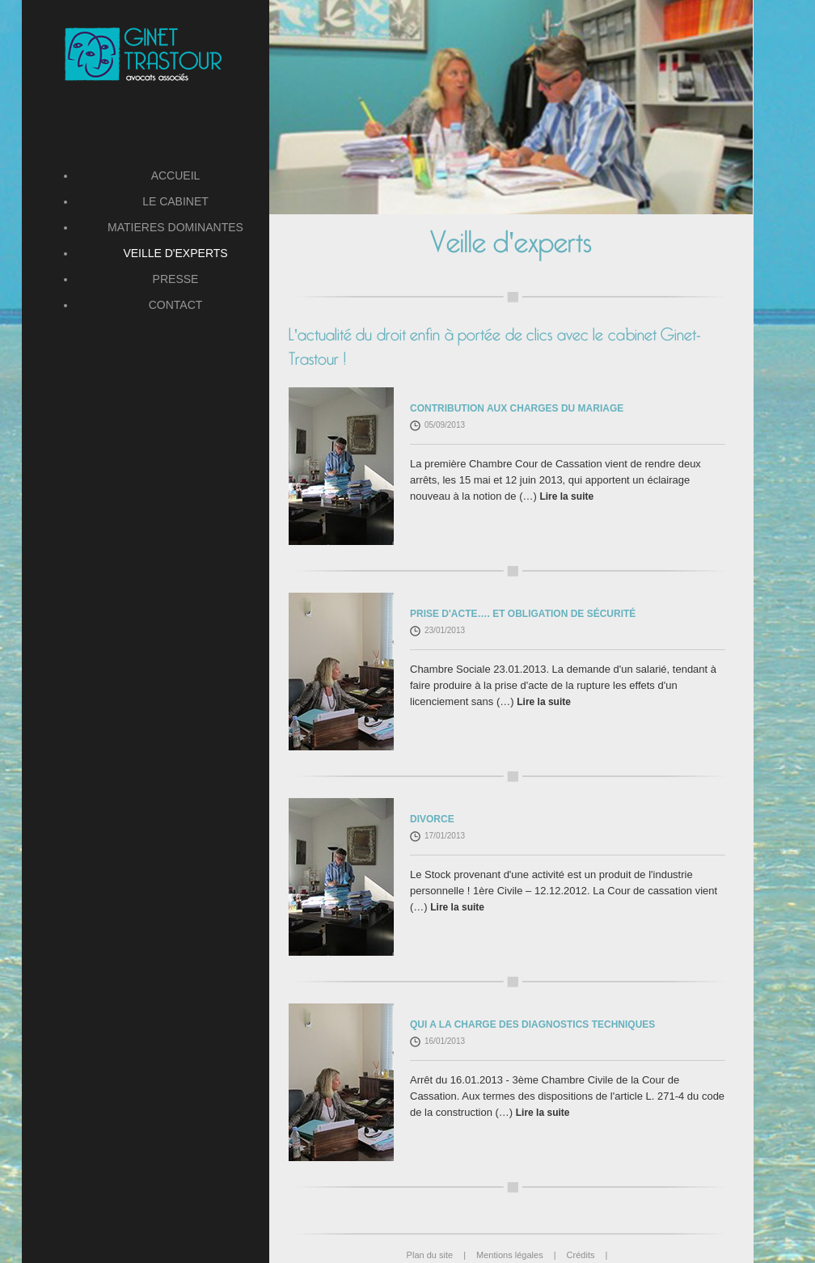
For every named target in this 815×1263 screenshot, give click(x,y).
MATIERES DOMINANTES (175, 227)
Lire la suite (566, 496)
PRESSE (176, 278)
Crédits (587, 1255)
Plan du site (441, 1255)
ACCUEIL (176, 175)
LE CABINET (175, 201)
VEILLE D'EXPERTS (175, 253)
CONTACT (176, 304)
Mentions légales (521, 1255)
